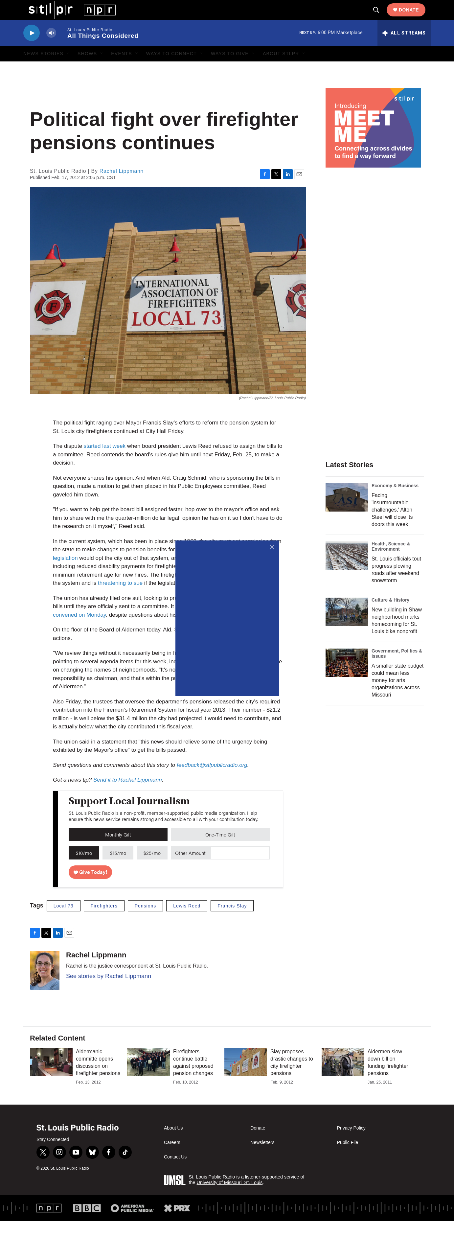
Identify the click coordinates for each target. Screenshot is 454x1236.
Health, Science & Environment (391, 561)
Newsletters (262, 1157)
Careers (172, 1157)
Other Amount (190, 867)
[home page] (66, 16)
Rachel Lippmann (122, 186)
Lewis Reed (186, 920)
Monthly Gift (118, 849)
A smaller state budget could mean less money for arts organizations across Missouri (397, 695)
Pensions (145, 920)
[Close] (272, 547)
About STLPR (281, 68)
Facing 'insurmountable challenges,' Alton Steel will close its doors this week (392, 524)
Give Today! (90, 886)
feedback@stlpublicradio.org (212, 780)
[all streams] (404, 47)
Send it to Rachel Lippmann (127, 794)
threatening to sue (120, 598)
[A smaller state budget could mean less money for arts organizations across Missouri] (347, 677)
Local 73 (64, 920)
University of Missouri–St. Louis (230, 1197)
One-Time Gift (220, 849)
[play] (31, 48)
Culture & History (390, 614)
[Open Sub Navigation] (68, 68)
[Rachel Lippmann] (44, 985)
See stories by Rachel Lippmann (108, 991)
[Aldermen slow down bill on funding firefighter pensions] (343, 1077)
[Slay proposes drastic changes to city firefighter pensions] (245, 1077)
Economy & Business (395, 500)
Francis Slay (232, 920)
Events (121, 68)
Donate (414, 17)
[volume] (51, 47)
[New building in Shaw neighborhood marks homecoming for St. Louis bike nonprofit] (347, 626)
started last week (105, 461)
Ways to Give (230, 68)
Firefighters (104, 920)
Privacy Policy (351, 1142)
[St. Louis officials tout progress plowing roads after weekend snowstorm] (347, 570)
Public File (347, 1157)
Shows (87, 68)
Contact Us (175, 1171)
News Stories (43, 68)
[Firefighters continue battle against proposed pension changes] (148, 1077)
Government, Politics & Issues (397, 668)
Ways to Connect (171, 68)
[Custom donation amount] (240, 867)
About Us (173, 1142)
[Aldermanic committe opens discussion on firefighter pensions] (51, 1077)
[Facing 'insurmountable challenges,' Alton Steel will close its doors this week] (347, 512)
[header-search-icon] (381, 17)
